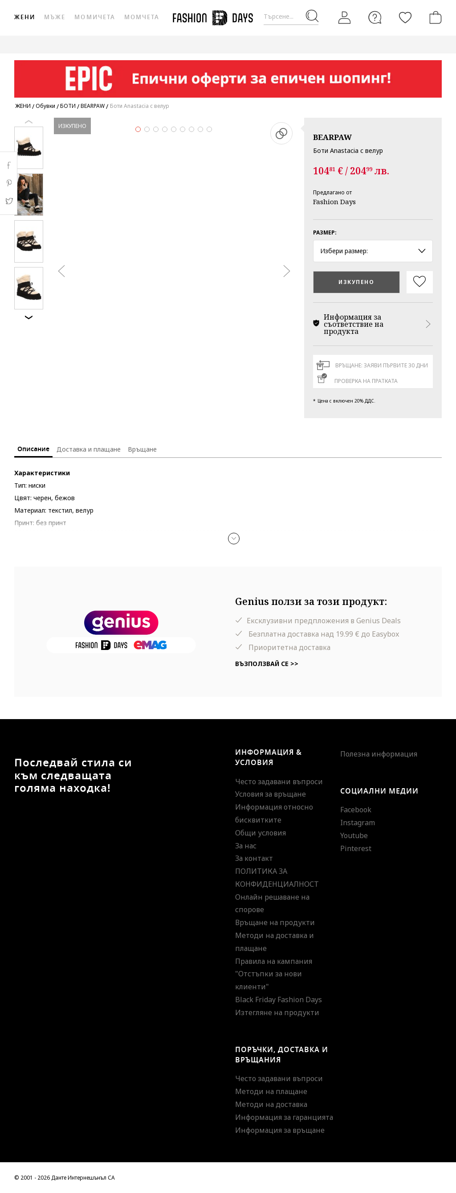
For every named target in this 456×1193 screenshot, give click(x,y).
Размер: (325, 232)
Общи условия (260, 833)
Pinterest (355, 848)
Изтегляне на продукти (277, 1012)
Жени (24, 17)
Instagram (357, 822)
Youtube (354, 835)
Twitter (8, 201)
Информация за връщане (280, 1130)
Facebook (355, 810)
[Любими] (405, 17)
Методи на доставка (271, 1104)
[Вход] (344, 17)
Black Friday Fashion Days (278, 999)
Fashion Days (334, 201)
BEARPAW (332, 137)
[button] (234, 538)
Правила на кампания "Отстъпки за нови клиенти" (273, 974)
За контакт (254, 858)
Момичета (94, 17)
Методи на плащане (271, 1091)
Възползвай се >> (266, 663)
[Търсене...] (291, 16)
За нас (245, 846)
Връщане (142, 449)
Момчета (141, 17)
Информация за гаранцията (284, 1117)
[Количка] (434, 17)
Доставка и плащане (89, 449)
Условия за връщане (270, 794)
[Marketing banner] (228, 74)
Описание (33, 449)
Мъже (54, 17)
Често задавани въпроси (279, 781)
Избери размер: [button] (373, 251)
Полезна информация (378, 754)
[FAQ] (375, 17)
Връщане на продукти (275, 922)
